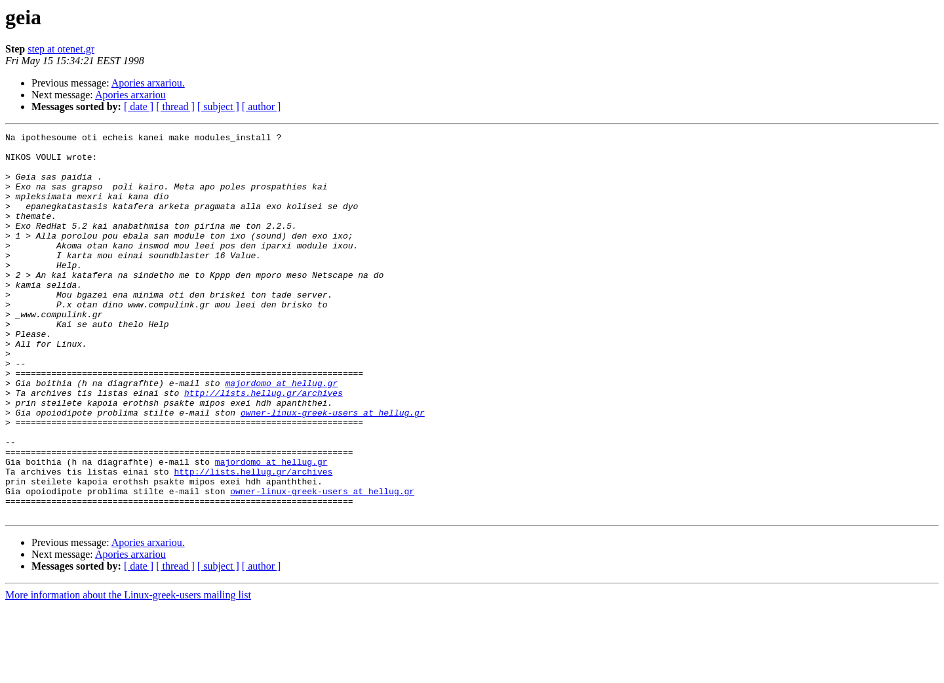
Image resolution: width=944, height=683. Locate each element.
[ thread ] (175, 106)
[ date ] (138, 106)
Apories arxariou (130, 94)
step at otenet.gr (61, 48)
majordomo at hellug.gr (281, 434)
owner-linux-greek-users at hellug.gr (333, 469)
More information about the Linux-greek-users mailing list (128, 671)
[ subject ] (218, 106)
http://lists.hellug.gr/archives (263, 446)
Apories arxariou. (148, 82)
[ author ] (261, 106)
